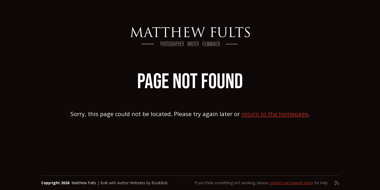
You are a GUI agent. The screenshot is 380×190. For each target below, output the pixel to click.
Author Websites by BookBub (142, 182)
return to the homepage (274, 114)
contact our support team (291, 182)
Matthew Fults (84, 182)
